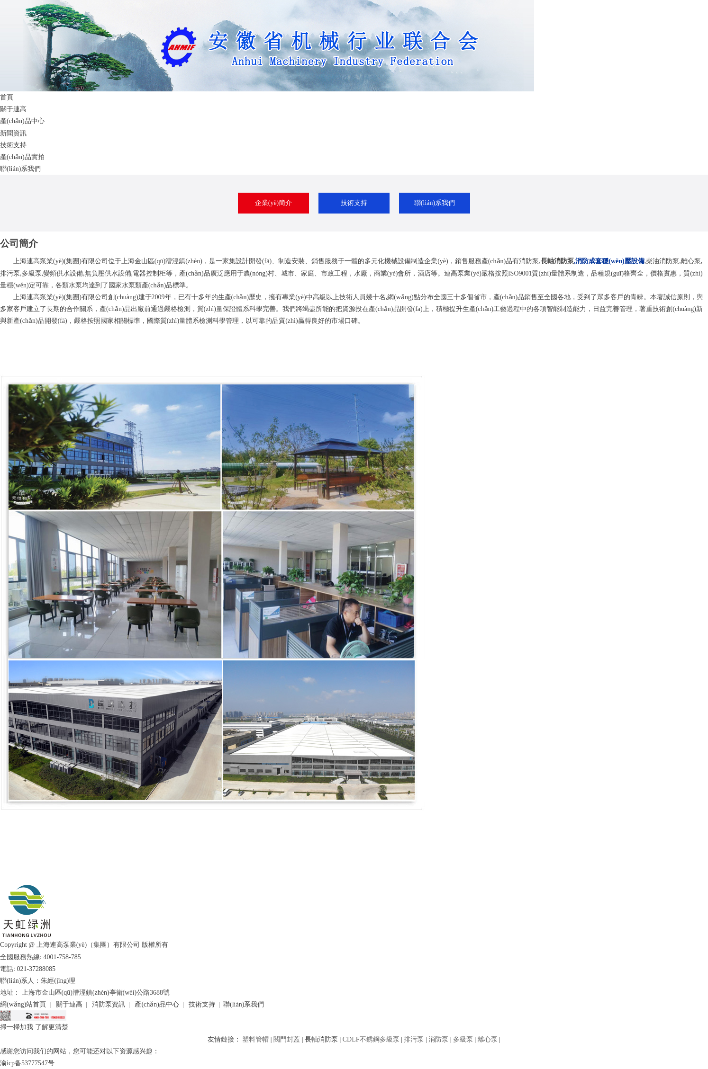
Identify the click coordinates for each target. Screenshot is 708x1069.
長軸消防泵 (557, 261)
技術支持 (13, 145)
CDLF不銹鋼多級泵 (371, 1039)
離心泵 (488, 1039)
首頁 (6, 97)
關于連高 (13, 109)
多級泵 (463, 1039)
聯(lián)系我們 (20, 168)
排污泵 (414, 1039)
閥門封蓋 (286, 1039)
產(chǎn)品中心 (22, 121)
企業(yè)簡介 (273, 202)
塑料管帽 (255, 1039)
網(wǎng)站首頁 (23, 1004)
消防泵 (438, 1039)
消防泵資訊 (108, 1004)
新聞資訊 (13, 133)
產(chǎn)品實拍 (22, 156)
